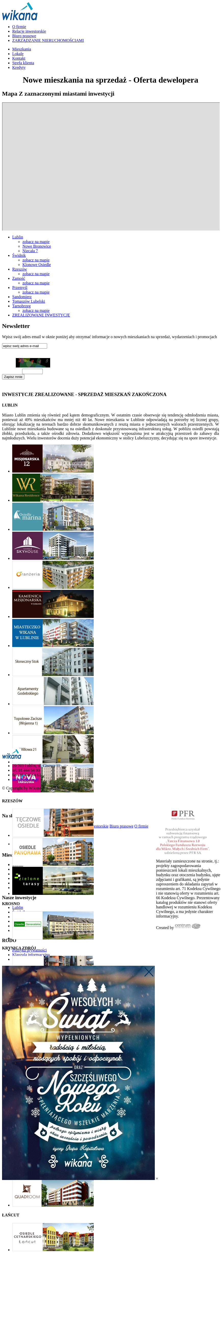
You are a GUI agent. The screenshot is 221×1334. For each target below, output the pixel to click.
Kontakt (18, 58)
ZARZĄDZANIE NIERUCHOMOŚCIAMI (48, 40)
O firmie (19, 26)
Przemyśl (19, 287)
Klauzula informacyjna (17, 385)
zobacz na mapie (36, 241)
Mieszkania (21, 49)
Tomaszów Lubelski (28, 301)
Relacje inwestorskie (29, 31)
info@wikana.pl (25, 779)
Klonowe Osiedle (36, 264)
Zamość (18, 278)
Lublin (17, 237)
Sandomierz (22, 297)
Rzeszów (19, 269)
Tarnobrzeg (21, 306)
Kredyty (18, 67)
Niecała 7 (30, 251)
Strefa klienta (23, 63)
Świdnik (19, 255)
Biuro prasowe (24, 36)
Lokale (17, 54)
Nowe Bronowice (36, 246)
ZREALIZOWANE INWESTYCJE (41, 315)
